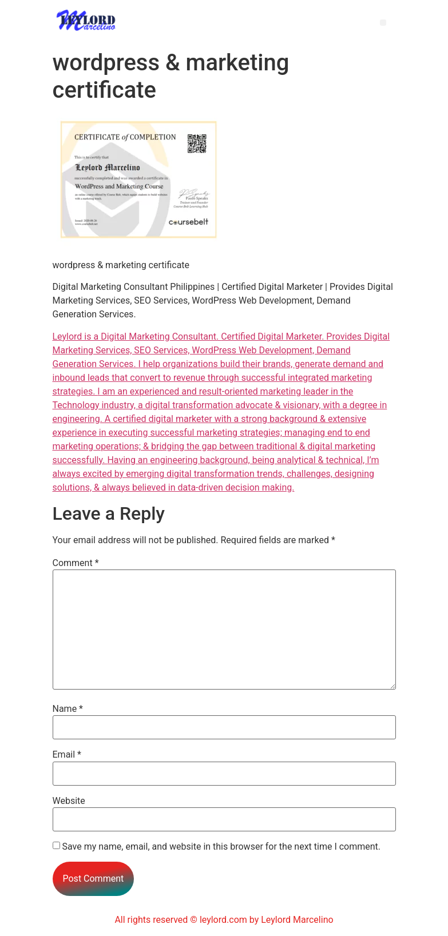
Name (68, 709)
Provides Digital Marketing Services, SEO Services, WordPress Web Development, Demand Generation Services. (221, 350)
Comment (76, 563)
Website (69, 801)
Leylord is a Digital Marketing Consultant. (137, 336)
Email (67, 754)
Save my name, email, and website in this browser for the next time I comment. (221, 846)
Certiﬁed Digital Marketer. (273, 336)
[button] (383, 22)
